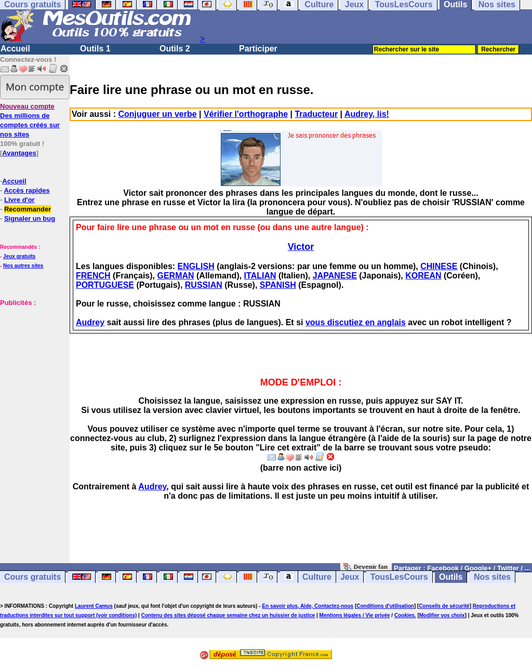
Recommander (27, 209)
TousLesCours (399, 576)
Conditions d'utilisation (385, 606)
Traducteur (316, 114)
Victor (301, 247)
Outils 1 (95, 48)
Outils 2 (174, 48)
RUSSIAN (203, 285)
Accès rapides (26, 190)
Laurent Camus (94, 606)
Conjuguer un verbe (157, 114)
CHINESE (438, 266)
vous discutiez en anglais (355, 322)
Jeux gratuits (19, 256)
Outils (450, 576)
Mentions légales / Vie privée (355, 615)
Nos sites (492, 576)
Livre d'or (19, 200)
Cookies (404, 615)
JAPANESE (335, 275)
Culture (316, 576)
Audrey (90, 322)
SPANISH (278, 285)
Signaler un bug (29, 218)
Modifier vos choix (442, 615)
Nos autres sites (23, 266)
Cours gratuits (32, 576)
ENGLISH (196, 266)
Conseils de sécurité (444, 606)
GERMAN (175, 275)
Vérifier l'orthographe (246, 114)
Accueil (15, 48)
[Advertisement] (31, 385)
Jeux (349, 576)
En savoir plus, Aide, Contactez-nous (307, 606)
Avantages (19, 153)
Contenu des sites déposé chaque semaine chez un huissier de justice (228, 615)
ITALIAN (260, 275)
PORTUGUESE (105, 285)
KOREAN (423, 275)
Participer (258, 48)
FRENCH (93, 275)
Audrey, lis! (366, 114)
